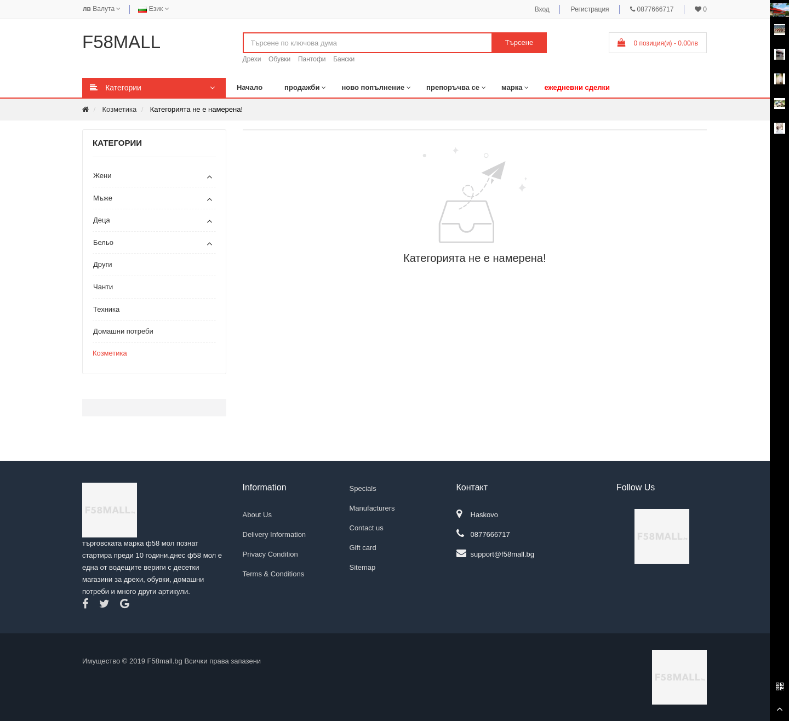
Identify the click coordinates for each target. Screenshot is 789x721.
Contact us (367, 528)
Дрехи (252, 59)
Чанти (103, 287)
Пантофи (312, 59)
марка (511, 87)
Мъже (102, 198)
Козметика (119, 109)
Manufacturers (372, 508)
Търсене (519, 42)
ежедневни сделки (577, 87)
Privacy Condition (270, 554)
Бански (344, 59)
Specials (363, 488)
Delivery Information (274, 534)
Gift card (363, 547)
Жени (102, 175)
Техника (106, 309)
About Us (257, 515)
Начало (249, 87)
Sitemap (363, 567)
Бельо (103, 242)
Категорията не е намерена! (196, 109)
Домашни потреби (123, 331)
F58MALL (121, 42)
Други (102, 264)
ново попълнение (372, 87)
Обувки (279, 59)
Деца (101, 220)
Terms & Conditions (274, 574)
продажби (301, 87)
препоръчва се (452, 87)
